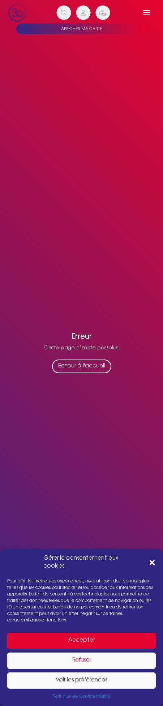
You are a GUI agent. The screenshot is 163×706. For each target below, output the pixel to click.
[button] (152, 562)
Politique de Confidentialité (82, 696)
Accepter (81, 640)
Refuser (81, 660)
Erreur (82, 339)
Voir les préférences (81, 680)
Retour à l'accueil (81, 368)
